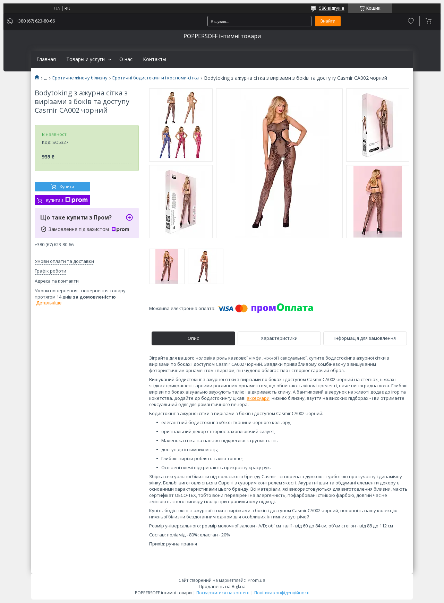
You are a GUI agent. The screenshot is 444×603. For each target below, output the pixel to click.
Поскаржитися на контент (223, 593)
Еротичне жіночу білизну (80, 78)
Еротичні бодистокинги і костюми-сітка (155, 78)
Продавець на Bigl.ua (222, 586)
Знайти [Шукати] (327, 21)
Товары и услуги (85, 59)
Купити (67, 186)
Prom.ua (256, 580)
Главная (46, 59)
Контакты (154, 59)
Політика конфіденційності (281, 593)
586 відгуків (331, 8)
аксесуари (258, 398)
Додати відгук (411, 21)
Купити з (67, 200)
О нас (126, 59)
